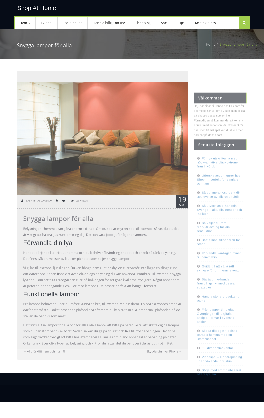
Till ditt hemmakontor (217, 355)
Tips (181, 23)
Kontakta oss (205, 23)
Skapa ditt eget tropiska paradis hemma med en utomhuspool (217, 342)
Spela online (72, 23)
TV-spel (47, 23)
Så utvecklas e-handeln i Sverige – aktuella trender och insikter (219, 217)
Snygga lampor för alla (242, 44)
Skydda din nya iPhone (164, 355)
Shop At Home (36, 8)
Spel (164, 23)
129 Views (79, 204)
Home (214, 44)
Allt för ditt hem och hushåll (44, 355)
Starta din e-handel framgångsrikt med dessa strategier (216, 290)
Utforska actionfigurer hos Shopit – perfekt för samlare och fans (219, 186)
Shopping (143, 23)
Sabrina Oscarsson (36, 204)
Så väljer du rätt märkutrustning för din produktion (213, 234)
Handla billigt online (109, 23)
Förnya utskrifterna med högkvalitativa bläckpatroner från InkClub (218, 169)
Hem (25, 23)
